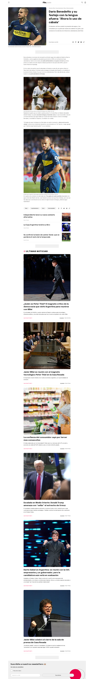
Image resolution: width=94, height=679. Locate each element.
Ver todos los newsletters (17, 667)
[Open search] (82, 2)
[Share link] (84, 42)
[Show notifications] (85, 2)
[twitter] (78, 42)
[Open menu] (9, 2)
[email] (81, 42)
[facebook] (76, 42)
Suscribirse (58, 675)
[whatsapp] (73, 42)
